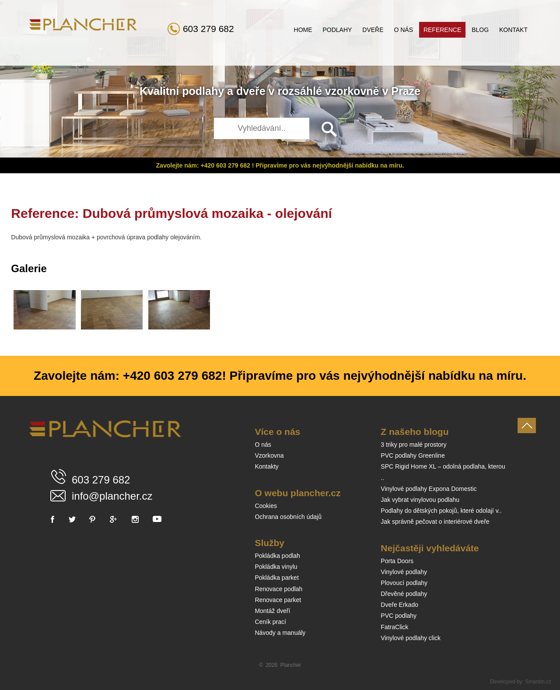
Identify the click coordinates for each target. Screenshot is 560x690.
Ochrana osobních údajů (288, 516)
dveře (251, 91)
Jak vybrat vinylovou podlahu (420, 499)
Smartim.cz (538, 682)
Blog (480, 29)
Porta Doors (397, 560)
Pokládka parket (276, 577)
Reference (442, 29)
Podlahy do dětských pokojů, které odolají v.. (441, 510)
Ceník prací (270, 621)
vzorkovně (352, 91)
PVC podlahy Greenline (412, 455)
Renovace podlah (278, 588)
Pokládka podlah (277, 555)
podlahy (203, 91)
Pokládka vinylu (276, 566)
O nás (403, 29)
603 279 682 (208, 29)
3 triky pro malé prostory (413, 444)
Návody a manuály (280, 632)
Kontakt (513, 29)
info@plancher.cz (112, 496)
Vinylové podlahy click (411, 637)
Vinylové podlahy (404, 571)
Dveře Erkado (399, 604)
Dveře (372, 29)
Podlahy (337, 29)
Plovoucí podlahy (404, 582)
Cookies (266, 505)
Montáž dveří (272, 610)
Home (303, 29)
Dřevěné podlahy (404, 593)
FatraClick (394, 626)
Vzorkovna (269, 455)
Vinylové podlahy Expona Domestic (428, 488)
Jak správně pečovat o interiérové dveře (435, 521)
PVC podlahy (398, 615)
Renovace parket (278, 599)
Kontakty (266, 466)
